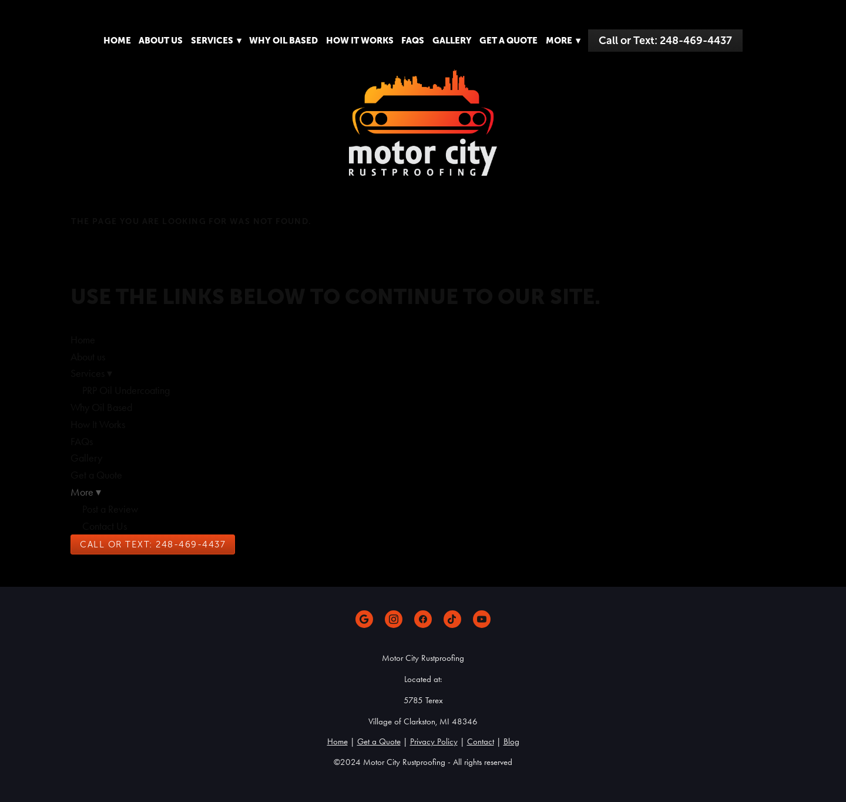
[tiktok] (452, 619)
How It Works (360, 40)
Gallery (452, 40)
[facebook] (423, 619)
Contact (480, 741)
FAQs (412, 40)
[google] (364, 619)
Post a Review (110, 509)
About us (161, 40)
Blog (511, 741)
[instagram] (393, 619)
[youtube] (482, 619)
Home (117, 40)
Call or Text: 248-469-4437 (665, 40)
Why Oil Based (283, 40)
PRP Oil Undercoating (126, 390)
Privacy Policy (434, 741)
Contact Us (104, 526)
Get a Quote (508, 40)
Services (216, 40)
